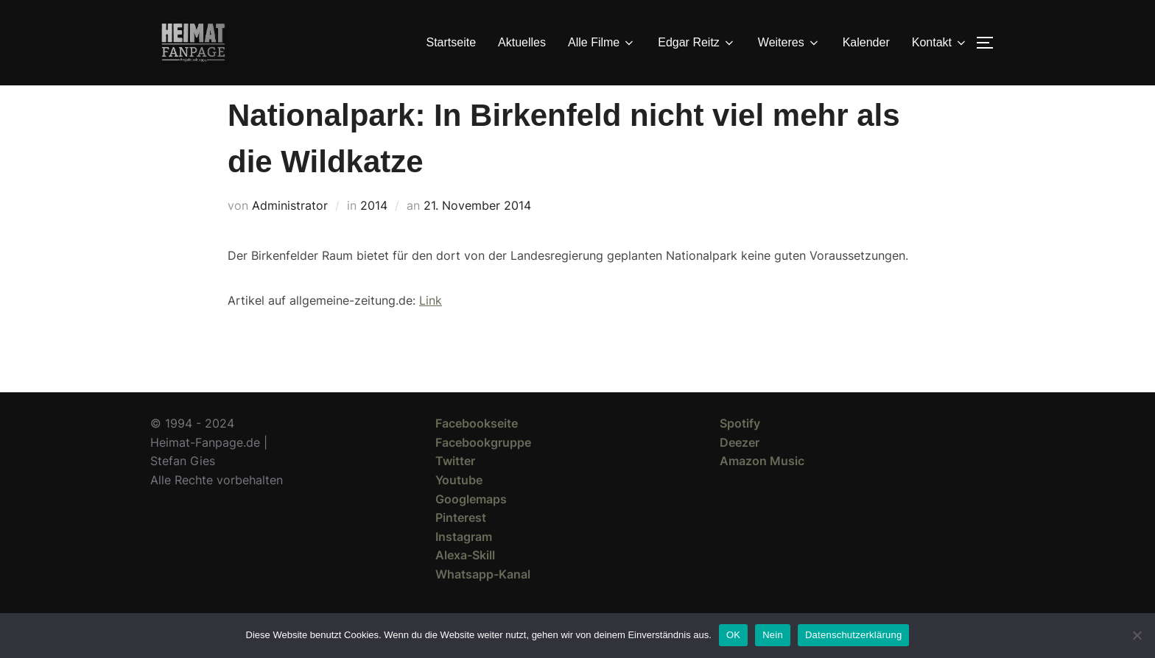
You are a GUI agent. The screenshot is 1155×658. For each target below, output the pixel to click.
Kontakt (940, 42)
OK (733, 634)
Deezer (739, 468)
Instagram (463, 563)
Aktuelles (522, 42)
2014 (373, 231)
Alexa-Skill (465, 581)
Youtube (458, 506)
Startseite (451, 42)
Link (430, 326)
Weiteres (789, 42)
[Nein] (1136, 635)
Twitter (455, 487)
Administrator (290, 231)
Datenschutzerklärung (853, 634)
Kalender (866, 42)
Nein (772, 634)
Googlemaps (471, 525)
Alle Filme (602, 42)
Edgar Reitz (697, 42)
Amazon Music (762, 487)
